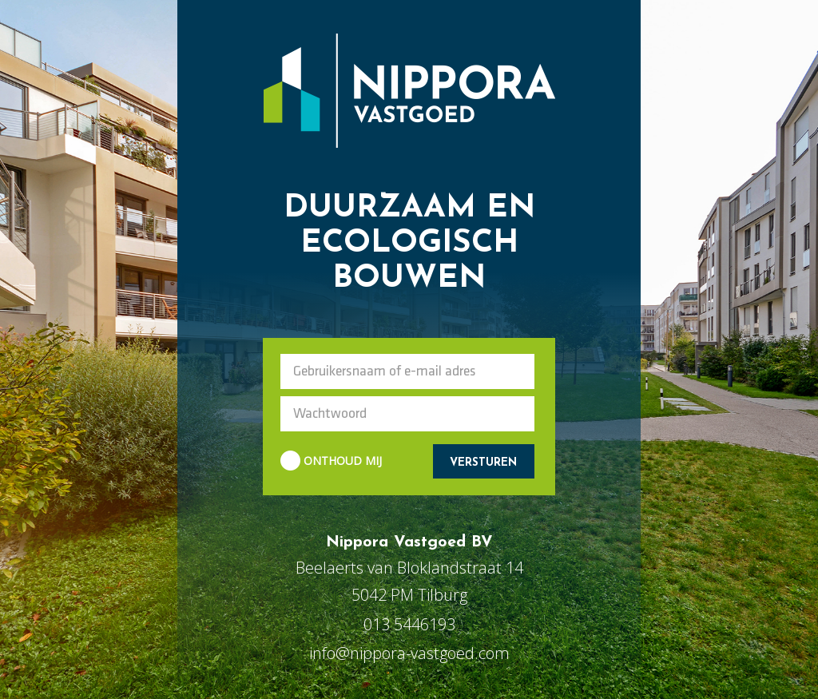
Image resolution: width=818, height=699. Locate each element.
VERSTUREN (483, 463)
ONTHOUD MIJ (331, 461)
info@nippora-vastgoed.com (409, 653)
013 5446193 (409, 624)
